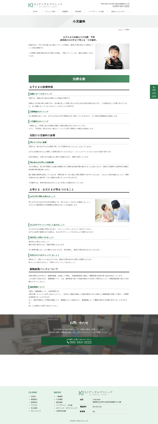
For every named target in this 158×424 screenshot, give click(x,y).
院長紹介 (34, 402)
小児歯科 (59, 399)
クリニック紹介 (50, 11)
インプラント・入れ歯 (96, 11)
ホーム (120, 29)
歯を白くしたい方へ (118, 11)
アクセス (34, 405)
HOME (35, 11)
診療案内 (65, 11)
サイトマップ (36, 411)
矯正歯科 (78, 11)
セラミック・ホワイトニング (66, 408)
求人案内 (34, 408)
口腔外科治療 (61, 411)
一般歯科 (59, 396)
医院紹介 (34, 399)
